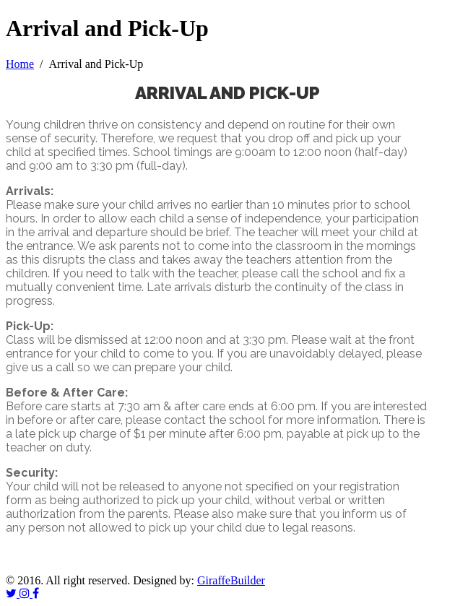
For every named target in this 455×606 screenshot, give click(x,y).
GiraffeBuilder (231, 580)
